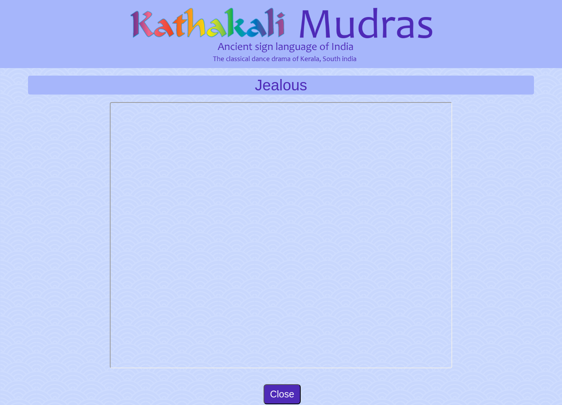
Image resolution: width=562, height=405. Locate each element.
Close (282, 394)
